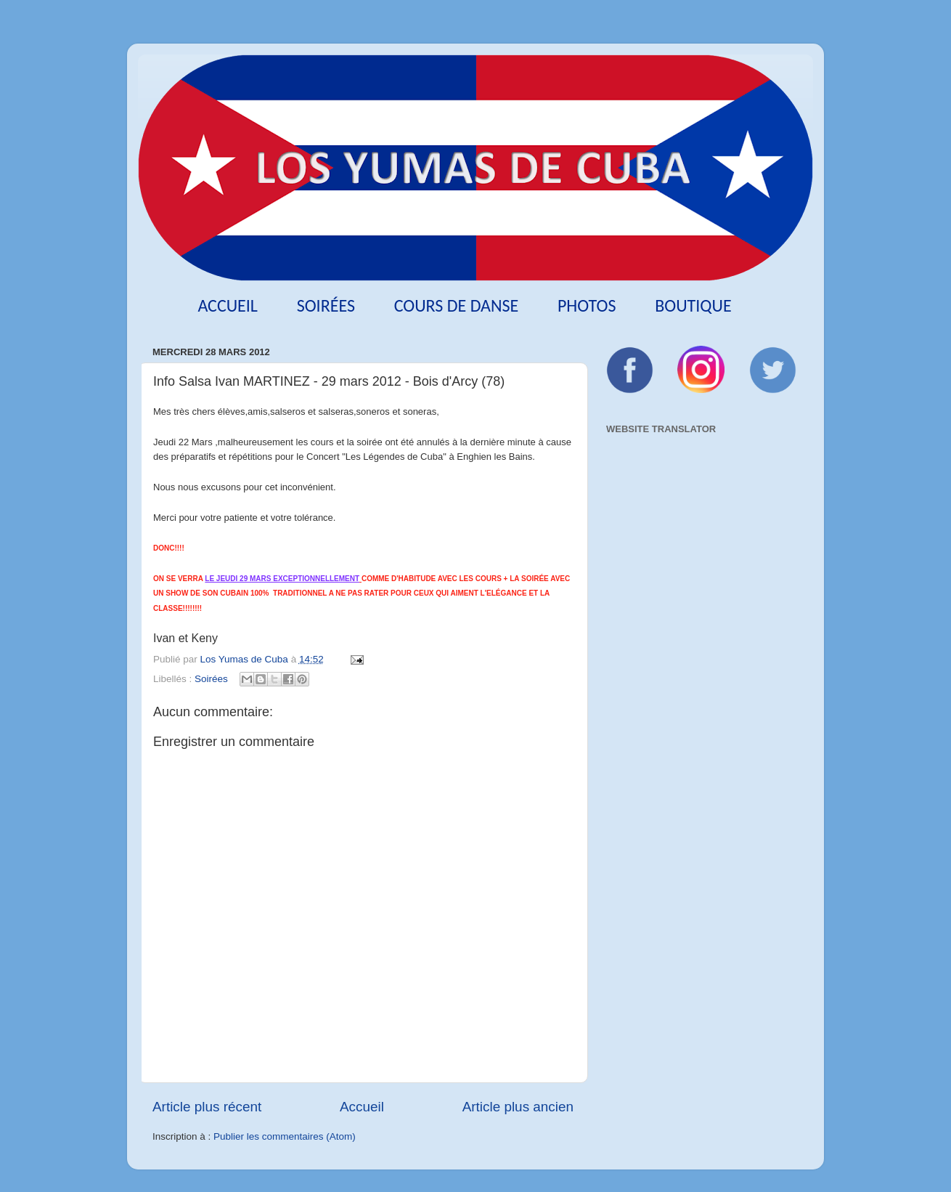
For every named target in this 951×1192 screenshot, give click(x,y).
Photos (587, 305)
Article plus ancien (518, 1106)
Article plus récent (206, 1106)
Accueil (227, 305)
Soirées (326, 305)
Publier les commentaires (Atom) (284, 1136)
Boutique (693, 305)
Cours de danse (456, 305)
